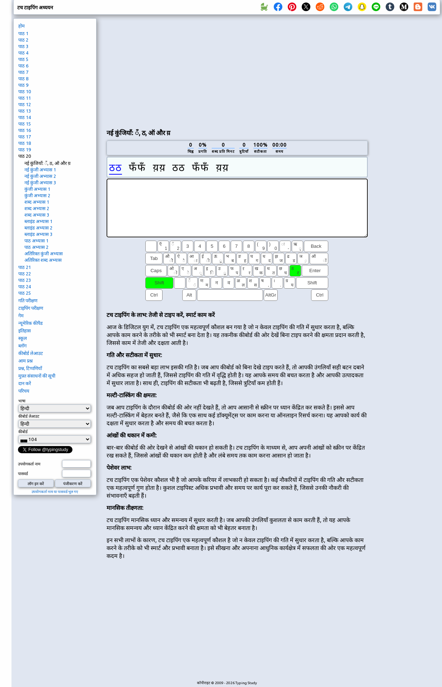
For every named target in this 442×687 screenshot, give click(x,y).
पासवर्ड (23, 474)
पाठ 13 (24, 110)
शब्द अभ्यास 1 (36, 201)
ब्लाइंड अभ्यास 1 (38, 221)
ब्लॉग (22, 345)
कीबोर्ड (23, 432)
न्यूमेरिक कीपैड (30, 323)
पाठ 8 (23, 78)
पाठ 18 (24, 143)
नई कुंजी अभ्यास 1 (40, 169)
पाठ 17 (24, 136)
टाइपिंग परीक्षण (30, 308)
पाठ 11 (24, 97)
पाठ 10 (24, 91)
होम (21, 25)
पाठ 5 (23, 59)
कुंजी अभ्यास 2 (37, 195)
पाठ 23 (24, 280)
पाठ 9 (23, 84)
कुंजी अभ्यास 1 (37, 188)
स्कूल (22, 338)
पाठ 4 (23, 52)
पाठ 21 (24, 267)
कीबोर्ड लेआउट (30, 353)
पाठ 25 (24, 292)
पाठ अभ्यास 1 (36, 240)
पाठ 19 (24, 149)
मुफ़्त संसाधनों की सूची (36, 375)
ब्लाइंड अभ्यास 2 (38, 227)
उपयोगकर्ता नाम (29, 464)
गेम (21, 315)
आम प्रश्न (25, 360)
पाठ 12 (24, 104)
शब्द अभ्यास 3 (36, 214)
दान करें (24, 383)
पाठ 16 (24, 130)
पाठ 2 (23, 39)
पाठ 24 (24, 286)
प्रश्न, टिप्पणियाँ (30, 368)
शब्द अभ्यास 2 (36, 208)
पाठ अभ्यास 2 (36, 247)
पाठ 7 (23, 72)
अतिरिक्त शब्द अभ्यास (43, 259)
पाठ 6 (23, 65)
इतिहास (24, 330)
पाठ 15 (24, 123)
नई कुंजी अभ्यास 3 (40, 182)
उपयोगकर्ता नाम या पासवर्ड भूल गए (55, 492)
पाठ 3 (23, 46)
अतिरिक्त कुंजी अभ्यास (43, 253)
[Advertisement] (191, 70)
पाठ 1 (23, 33)
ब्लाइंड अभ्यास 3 (38, 234)
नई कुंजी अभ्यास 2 (40, 176)
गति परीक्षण (27, 300)
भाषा (21, 401)
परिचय (23, 390)
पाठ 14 (24, 117)
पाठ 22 (24, 273)
